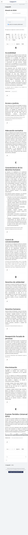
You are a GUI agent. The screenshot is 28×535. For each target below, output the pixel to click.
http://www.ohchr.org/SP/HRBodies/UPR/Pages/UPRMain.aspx (15, 396)
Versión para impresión (14, 13)
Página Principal (7, 4)
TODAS (19, 410)
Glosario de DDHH (20, 4)
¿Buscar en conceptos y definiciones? (11, 24)
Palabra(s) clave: (4, 399)
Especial (4, 34)
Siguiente (14, 410)
